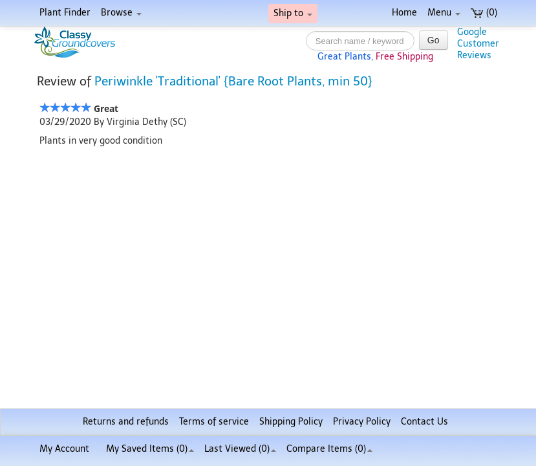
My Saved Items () (150, 448)
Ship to (292, 13)
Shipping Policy (291, 421)
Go (433, 40)
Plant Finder (65, 12)
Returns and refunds (126, 421)
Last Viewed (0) (240, 448)
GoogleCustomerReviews (478, 44)
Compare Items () (329, 448)
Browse (121, 12)
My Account (64, 448)
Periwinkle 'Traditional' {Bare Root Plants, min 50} (233, 81)
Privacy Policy (362, 421)
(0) (484, 12)
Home (404, 12)
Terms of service (214, 421)
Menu (443, 12)
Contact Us (424, 421)
